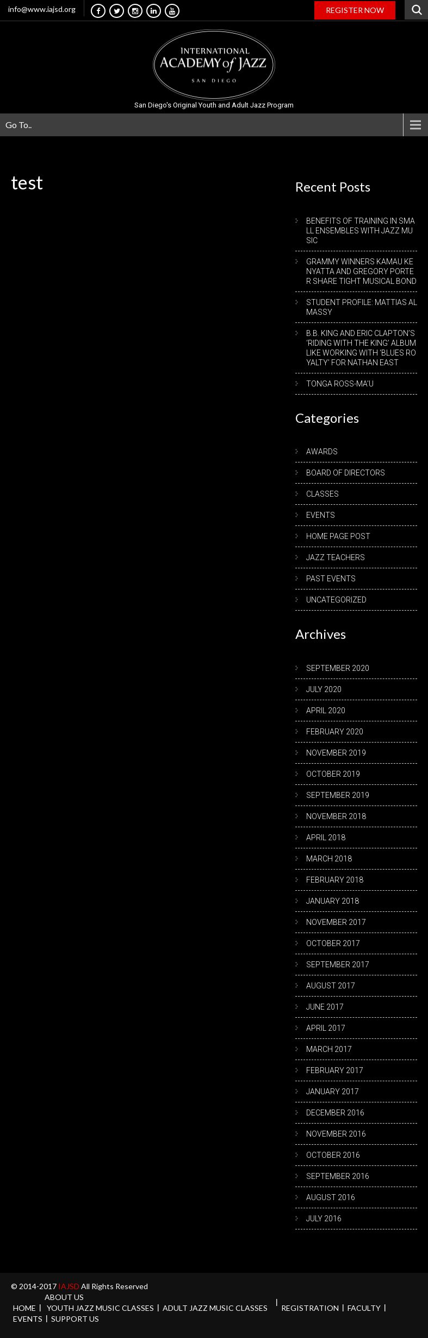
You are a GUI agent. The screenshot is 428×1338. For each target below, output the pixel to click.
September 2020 (337, 668)
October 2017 (333, 943)
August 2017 (330, 985)
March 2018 (329, 858)
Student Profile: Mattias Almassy (361, 307)
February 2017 (334, 1070)
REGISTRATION (310, 1307)
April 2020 (325, 710)
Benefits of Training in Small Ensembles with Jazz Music (360, 231)
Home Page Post (338, 536)
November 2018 (336, 816)
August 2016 (330, 1197)
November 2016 (336, 1134)
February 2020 (334, 731)
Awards (322, 451)
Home (24, 1307)
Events (320, 515)
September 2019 (337, 795)
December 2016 (335, 1112)
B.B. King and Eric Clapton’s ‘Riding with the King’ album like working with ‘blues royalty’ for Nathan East (361, 348)
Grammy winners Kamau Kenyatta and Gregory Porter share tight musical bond (361, 271)
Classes (322, 494)
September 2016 (337, 1176)
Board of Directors (345, 472)
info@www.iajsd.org (42, 9)
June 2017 (325, 1007)
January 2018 (332, 901)
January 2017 (332, 1091)
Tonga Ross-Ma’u (340, 383)
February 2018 (334, 880)
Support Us (75, 1318)
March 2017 (329, 1049)
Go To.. (18, 124)
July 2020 (324, 689)
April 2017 (325, 1028)
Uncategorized (336, 599)
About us (64, 1297)
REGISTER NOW (355, 10)
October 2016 (333, 1155)
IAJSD (69, 1286)
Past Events (331, 578)
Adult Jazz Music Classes (215, 1307)
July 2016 (324, 1218)
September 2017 (337, 964)
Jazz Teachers (335, 557)
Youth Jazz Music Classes (100, 1307)
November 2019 (336, 753)
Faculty (364, 1307)
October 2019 (333, 774)
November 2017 (336, 922)
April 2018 (325, 837)
